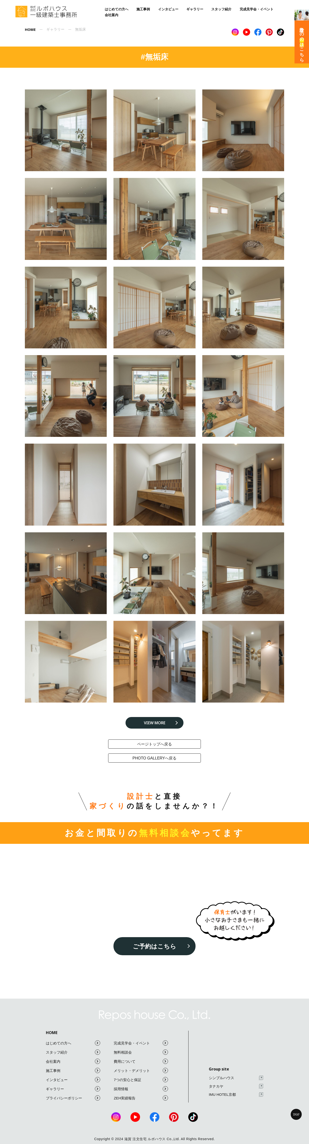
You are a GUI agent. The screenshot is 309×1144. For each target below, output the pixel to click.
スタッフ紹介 (221, 9)
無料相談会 (141, 1052)
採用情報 (141, 1088)
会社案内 (111, 15)
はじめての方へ (116, 9)
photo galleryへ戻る (155, 758)
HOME (51, 1033)
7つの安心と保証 (141, 1079)
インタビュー (168, 9)
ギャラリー (194, 9)
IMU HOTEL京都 (236, 1094)
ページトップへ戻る (154, 744)
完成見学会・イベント (257, 9)
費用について (141, 1061)
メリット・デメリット (141, 1070)
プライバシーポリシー (73, 1098)
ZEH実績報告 (141, 1098)
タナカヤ (236, 1086)
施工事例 (143, 9)
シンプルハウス (236, 1078)
